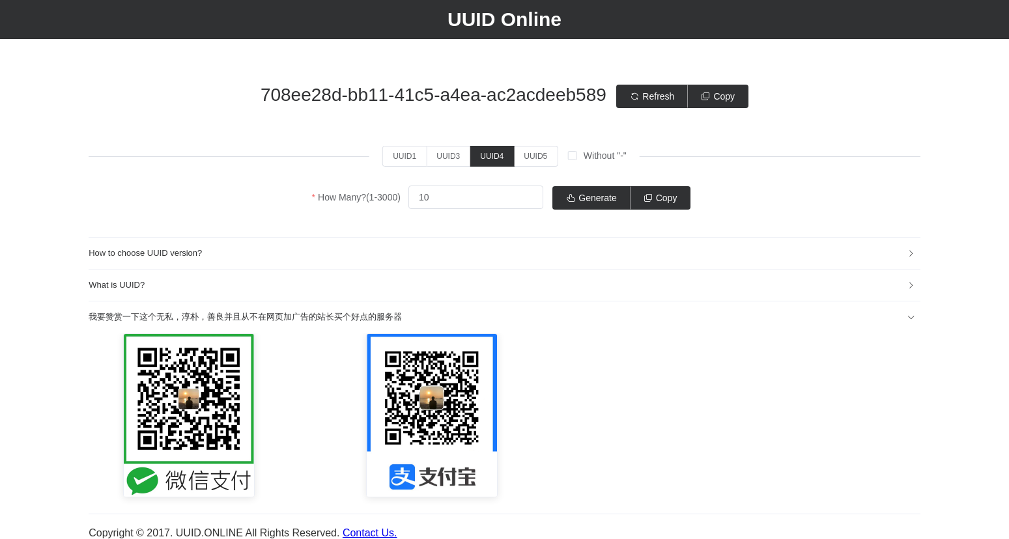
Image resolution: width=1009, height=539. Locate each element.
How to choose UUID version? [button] (502, 253)
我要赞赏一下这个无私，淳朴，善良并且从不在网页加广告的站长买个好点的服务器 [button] (502, 317)
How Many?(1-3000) (359, 197)
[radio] (404, 156)
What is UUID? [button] (502, 285)
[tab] (504, 254)
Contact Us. (370, 532)
